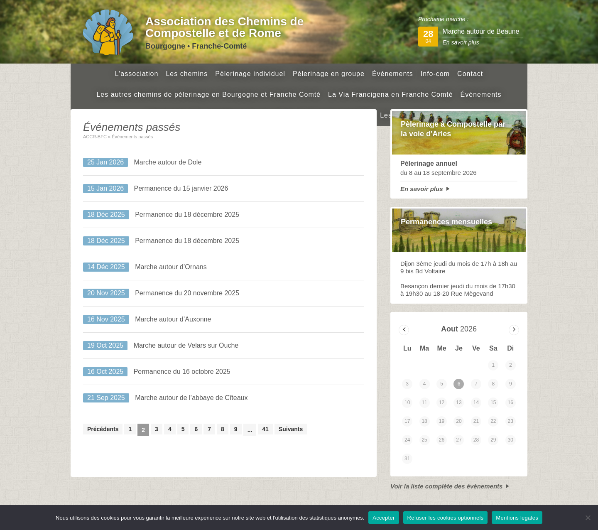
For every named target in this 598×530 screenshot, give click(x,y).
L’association (137, 73)
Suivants (291, 429)
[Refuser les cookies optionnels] (587, 517)
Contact (470, 73)
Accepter (384, 518)
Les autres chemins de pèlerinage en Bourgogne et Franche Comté (208, 94)
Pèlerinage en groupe (329, 73)
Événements (392, 73)
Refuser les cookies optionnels (445, 518)
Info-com (435, 73)
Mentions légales (517, 518)
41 (265, 429)
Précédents (102, 429)
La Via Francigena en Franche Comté (390, 94)
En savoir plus (421, 188)
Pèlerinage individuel (250, 73)
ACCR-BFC (95, 136)
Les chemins (187, 73)
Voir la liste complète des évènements (446, 486)
